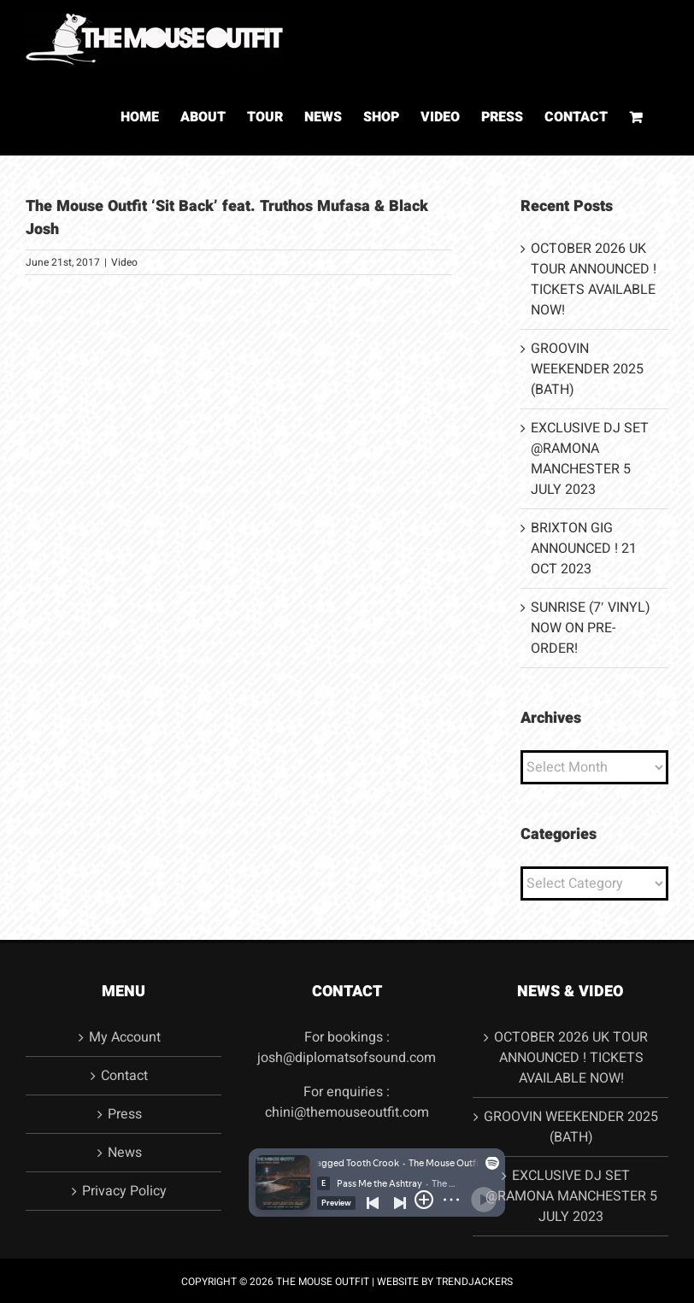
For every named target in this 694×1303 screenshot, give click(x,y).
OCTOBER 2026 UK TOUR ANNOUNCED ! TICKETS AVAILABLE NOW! (593, 279)
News (125, 1152)
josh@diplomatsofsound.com (346, 1058)
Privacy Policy (124, 1191)
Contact (124, 1075)
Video (124, 262)
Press (125, 1114)
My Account (125, 1037)
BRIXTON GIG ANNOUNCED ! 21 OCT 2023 (584, 548)
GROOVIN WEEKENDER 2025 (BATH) (587, 369)
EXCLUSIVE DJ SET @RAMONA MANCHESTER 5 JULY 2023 (590, 459)
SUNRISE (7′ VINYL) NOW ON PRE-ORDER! (590, 628)
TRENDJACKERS (474, 1281)
